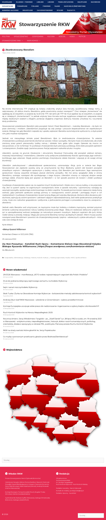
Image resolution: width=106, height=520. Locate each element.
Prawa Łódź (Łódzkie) (65, 2)
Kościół (62, 36)
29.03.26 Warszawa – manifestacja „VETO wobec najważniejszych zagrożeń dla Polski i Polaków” (45, 275)
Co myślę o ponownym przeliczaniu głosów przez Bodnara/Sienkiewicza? (35, 337)
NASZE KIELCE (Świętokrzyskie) (75, 6)
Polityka (6, 36)
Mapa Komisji (35, 41)
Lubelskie (40, 2)
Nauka (67, 257)
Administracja (18, 257)
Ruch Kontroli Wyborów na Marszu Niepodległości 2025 (28, 312)
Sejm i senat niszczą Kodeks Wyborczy (20, 287)
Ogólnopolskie (7, 6)
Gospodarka (37, 36)
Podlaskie (35, 6)
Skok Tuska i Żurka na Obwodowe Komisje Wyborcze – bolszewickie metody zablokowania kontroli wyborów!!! (52, 293)
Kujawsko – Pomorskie (24, 2)
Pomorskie (46, 6)
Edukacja (27, 257)
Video (72, 36)
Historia (33, 257)
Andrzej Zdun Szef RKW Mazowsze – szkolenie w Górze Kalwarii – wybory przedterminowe (43, 300)
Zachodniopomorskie (45, 10)
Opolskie (60, 10)
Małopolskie (82, 2)
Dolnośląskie (7, 2)
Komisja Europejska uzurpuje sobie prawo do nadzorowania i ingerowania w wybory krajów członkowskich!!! (51, 306)
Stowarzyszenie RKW (44, 24)
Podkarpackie (22, 6)
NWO (73, 257)
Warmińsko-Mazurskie (10, 10)
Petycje (82, 36)
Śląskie (57, 6)
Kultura (51, 36)
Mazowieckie (95, 2)
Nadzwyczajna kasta (57, 257)
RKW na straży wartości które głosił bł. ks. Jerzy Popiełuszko (29, 330)
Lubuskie (51, 2)
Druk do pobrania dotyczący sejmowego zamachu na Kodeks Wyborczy (35, 281)
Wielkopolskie (28, 10)
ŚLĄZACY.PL (71, 10)
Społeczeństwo (21, 36)
